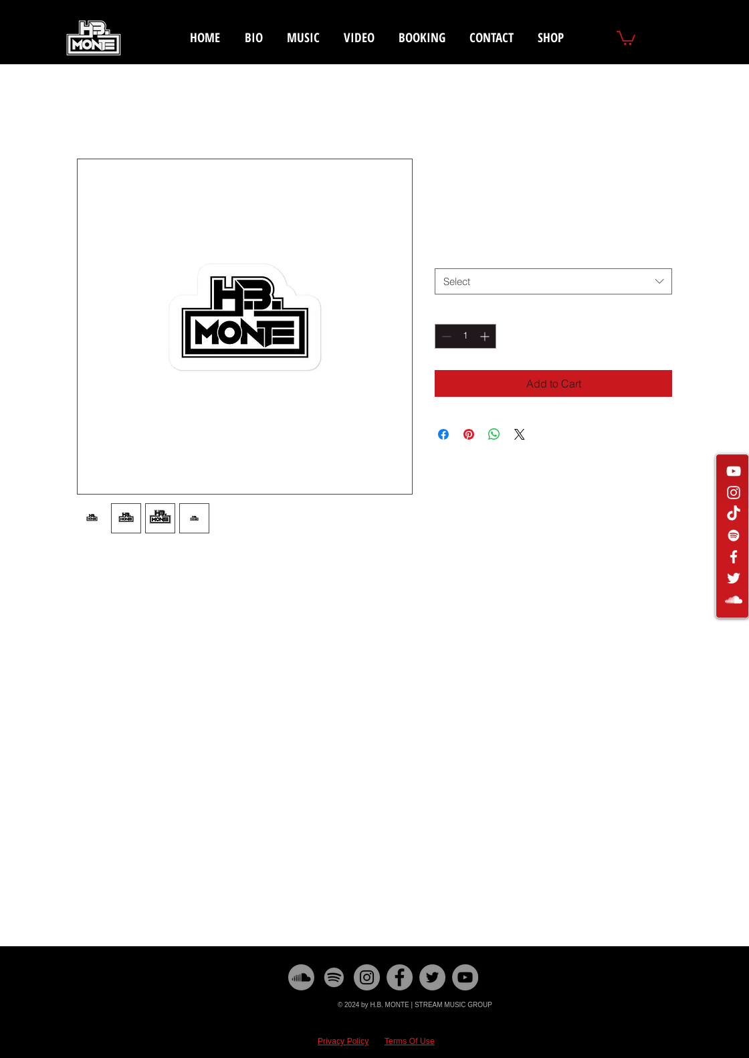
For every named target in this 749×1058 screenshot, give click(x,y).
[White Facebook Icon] (733, 556)
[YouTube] (465, 977)
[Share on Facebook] (443, 434)
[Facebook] (400, 977)
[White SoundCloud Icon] (733, 599)
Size (447, 256)
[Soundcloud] (301, 977)
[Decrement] (445, 336)
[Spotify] (334, 977)
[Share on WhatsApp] (494, 434)
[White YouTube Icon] (733, 471)
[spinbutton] (465, 336)
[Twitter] (432, 977)
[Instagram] (367, 977)
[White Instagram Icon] (733, 492)
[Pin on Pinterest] (469, 434)
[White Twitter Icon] (733, 578)
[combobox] (553, 281)
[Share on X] (520, 434)
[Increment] (485, 336)
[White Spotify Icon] (733, 535)
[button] (626, 37)
